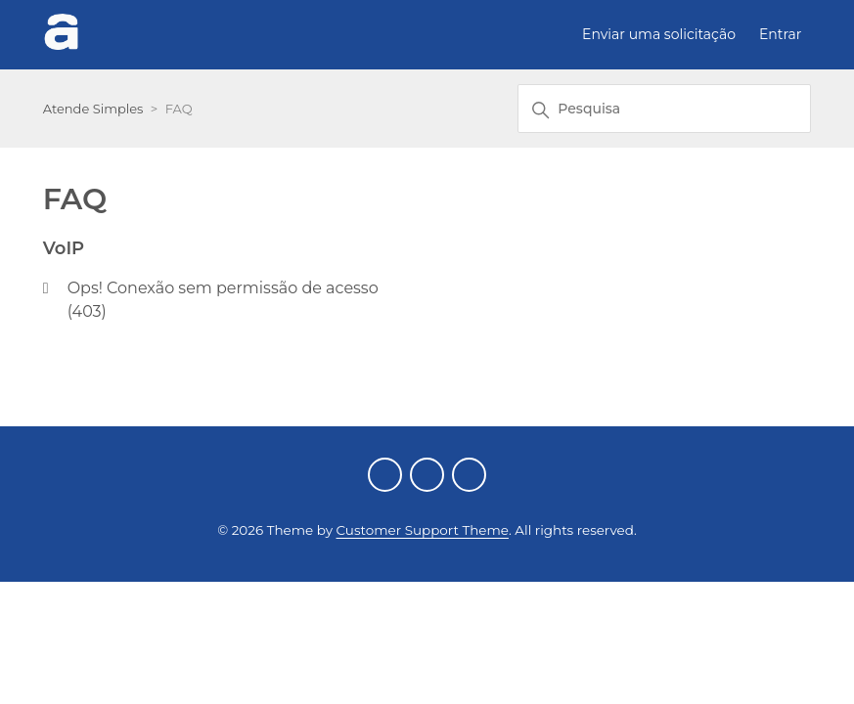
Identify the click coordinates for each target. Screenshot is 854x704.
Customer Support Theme (423, 530)
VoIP (64, 248)
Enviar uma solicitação (659, 34)
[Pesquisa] (664, 108)
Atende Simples (93, 108)
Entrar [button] (780, 34)
